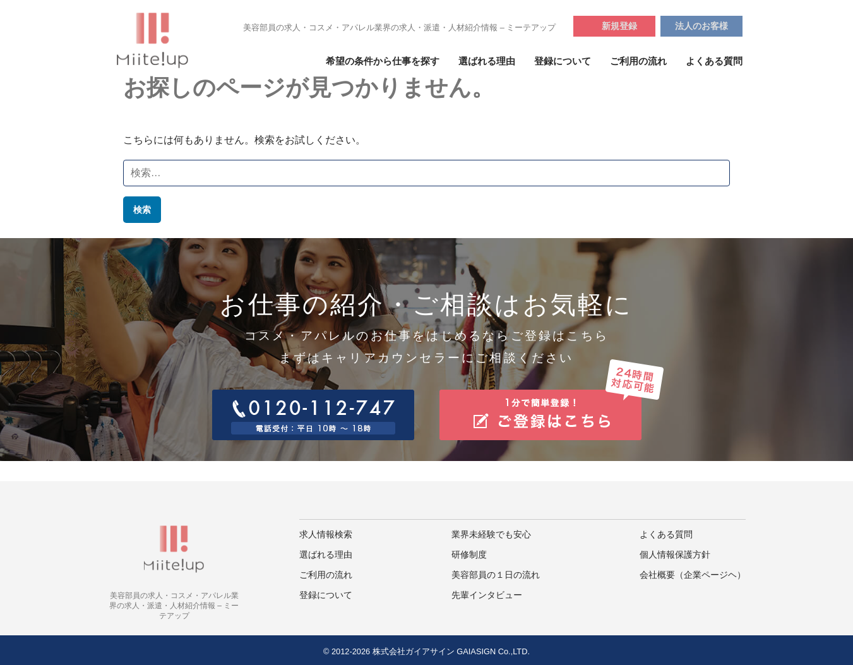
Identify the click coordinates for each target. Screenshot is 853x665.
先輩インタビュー (486, 595)
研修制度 (469, 555)
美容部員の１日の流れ (495, 575)
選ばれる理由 (486, 61)
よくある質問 (714, 61)
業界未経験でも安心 (491, 534)
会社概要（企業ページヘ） (693, 575)
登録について (562, 61)
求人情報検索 (325, 534)
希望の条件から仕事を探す (382, 61)
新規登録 (619, 26)
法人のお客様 (701, 26)
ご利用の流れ (638, 61)
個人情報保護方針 (675, 555)
